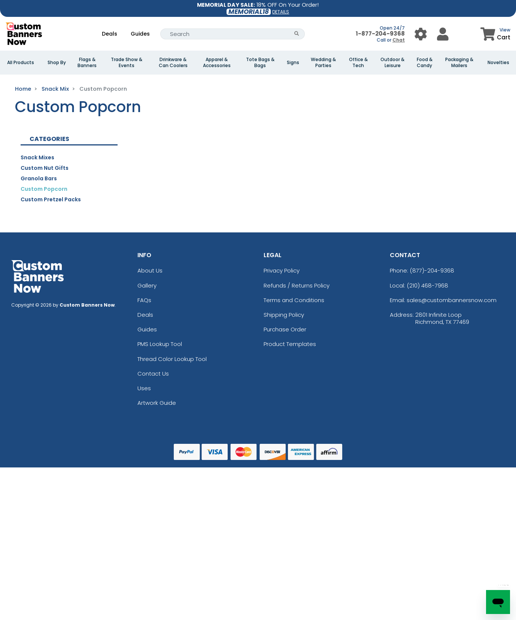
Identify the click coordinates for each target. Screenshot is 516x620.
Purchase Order (285, 329)
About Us (150, 270)
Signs (293, 63)
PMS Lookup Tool (159, 344)
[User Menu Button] (421, 34)
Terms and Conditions (294, 300)
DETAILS (280, 12)
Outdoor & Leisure (392, 63)
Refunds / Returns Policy (297, 285)
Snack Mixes (37, 157)
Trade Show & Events (126, 63)
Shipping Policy (284, 315)
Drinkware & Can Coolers (173, 63)
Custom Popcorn (44, 189)
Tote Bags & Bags (260, 63)
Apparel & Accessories (217, 63)
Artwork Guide (156, 403)
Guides (140, 33)
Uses (144, 388)
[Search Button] (297, 33)
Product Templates (290, 344)
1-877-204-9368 (380, 33)
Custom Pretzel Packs (51, 199)
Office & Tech (358, 63)
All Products (20, 63)
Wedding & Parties (323, 63)
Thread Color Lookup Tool (172, 359)
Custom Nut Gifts (45, 168)
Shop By (57, 63)
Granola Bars (39, 178)
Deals (109, 33)
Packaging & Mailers (459, 63)
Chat (398, 40)
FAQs (144, 300)
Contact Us (153, 373)
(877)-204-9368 (432, 270)
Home (23, 89)
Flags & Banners (87, 63)
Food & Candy (424, 63)
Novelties (498, 63)
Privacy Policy (282, 270)
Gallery (147, 285)
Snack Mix (55, 89)
